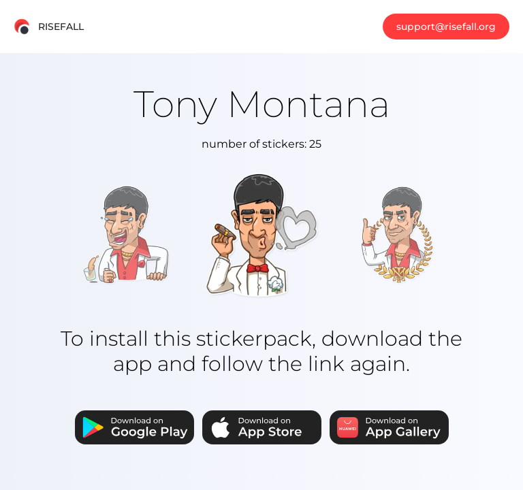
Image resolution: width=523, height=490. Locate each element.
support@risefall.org (446, 26)
